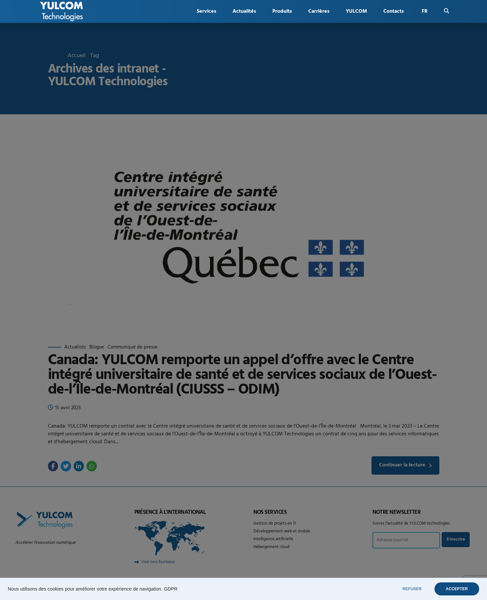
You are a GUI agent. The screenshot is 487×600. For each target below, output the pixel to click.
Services (206, 11)
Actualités (244, 11)
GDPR (170, 589)
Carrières (318, 11)
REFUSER (412, 589)
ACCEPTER (457, 589)
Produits (282, 11)
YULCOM (356, 11)
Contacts (393, 11)
